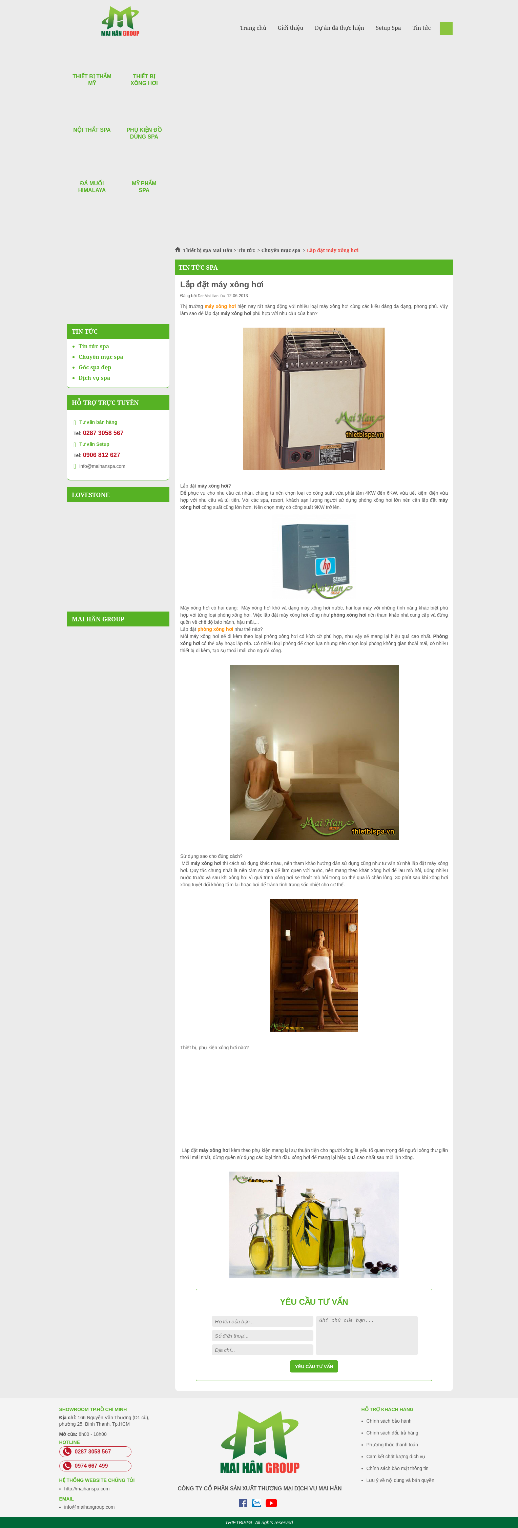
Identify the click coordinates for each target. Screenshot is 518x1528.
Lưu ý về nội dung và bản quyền (401, 1480)
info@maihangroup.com (89, 1507)
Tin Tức (85, 331)
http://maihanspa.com (87, 1488)
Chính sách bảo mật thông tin (398, 1468)
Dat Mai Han (208, 296)
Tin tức (247, 250)
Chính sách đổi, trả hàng (392, 1433)
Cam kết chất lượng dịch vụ (396, 1456)
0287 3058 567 (103, 433)
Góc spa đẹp (95, 367)
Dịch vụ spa (94, 377)
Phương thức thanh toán (392, 1444)
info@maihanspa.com (102, 466)
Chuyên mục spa (280, 250)
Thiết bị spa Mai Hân (208, 250)
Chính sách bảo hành (389, 1421)
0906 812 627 (101, 455)
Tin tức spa (94, 346)
